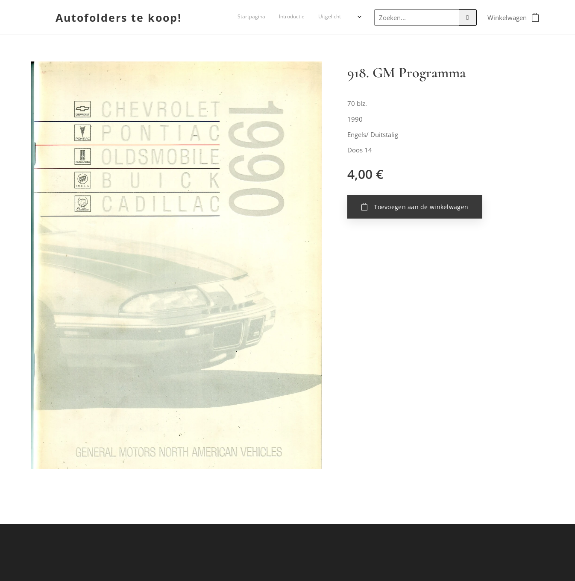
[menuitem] (292, 17)
